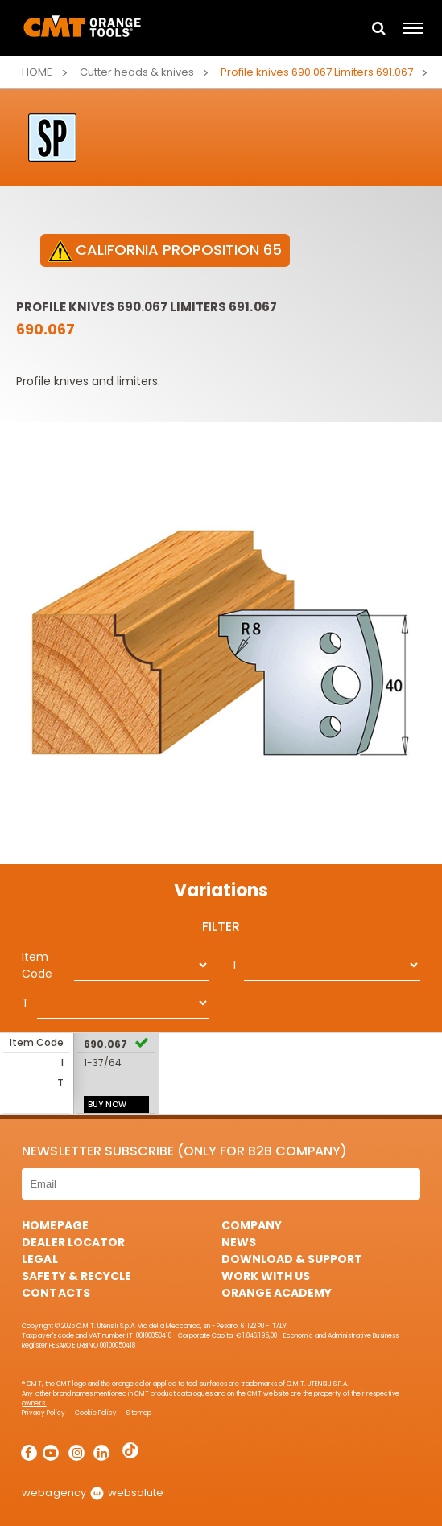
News (238, 1242)
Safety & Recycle (76, 1276)
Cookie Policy (96, 1413)
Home (37, 72)
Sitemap (138, 1413)
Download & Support (291, 1259)
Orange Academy (276, 1293)
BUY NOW (107, 1104)
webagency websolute (92, 1492)
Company (251, 1225)
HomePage (55, 1225)
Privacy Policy (43, 1413)
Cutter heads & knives (137, 72)
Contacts (55, 1293)
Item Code (37, 965)
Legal (39, 1259)
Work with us (265, 1276)
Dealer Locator (73, 1242)
